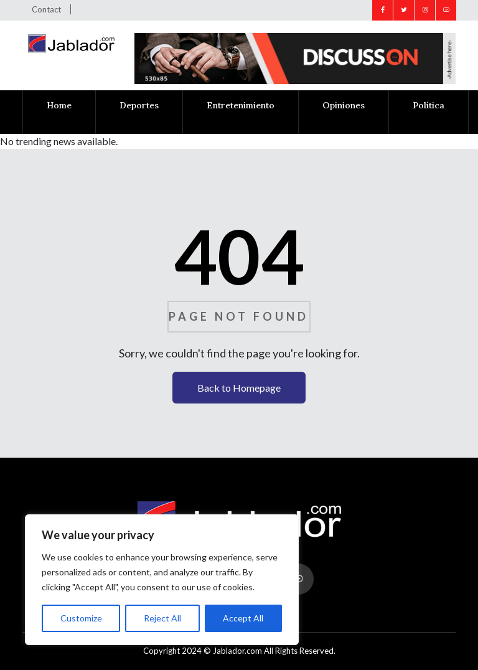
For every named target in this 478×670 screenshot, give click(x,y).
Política (428, 105)
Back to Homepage (239, 388)
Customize (81, 618)
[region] (162, 579)
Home (59, 105)
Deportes (139, 105)
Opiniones (343, 105)
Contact (46, 9)
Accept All (243, 618)
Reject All (162, 618)
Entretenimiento (240, 105)
